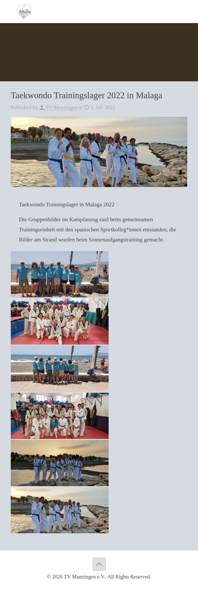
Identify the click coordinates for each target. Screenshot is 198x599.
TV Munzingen (62, 107)
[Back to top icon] (99, 564)
